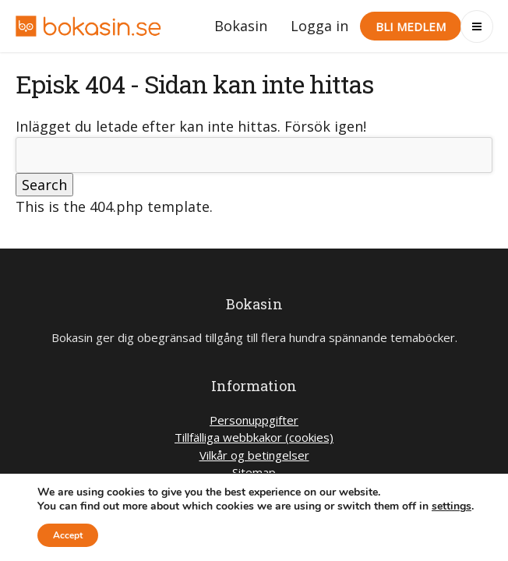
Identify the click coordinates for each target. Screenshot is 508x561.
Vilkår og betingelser (254, 455)
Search (44, 184)
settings (451, 506)
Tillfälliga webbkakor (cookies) (254, 437)
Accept (68, 535)
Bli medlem (411, 26)
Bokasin (240, 25)
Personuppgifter (254, 420)
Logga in (319, 25)
